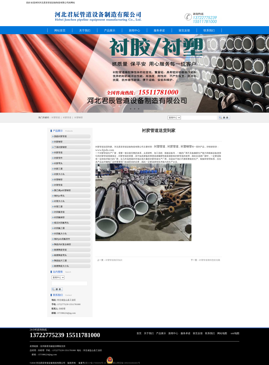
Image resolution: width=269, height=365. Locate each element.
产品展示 (109, 30)
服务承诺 (159, 30)
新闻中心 (134, 30)
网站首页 (60, 30)
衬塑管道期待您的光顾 (209, 260)
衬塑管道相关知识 (114, 260)
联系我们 (209, 30)
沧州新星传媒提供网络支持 (52, 346)
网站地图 (222, 333)
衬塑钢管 (78, 117)
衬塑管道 (56, 117)
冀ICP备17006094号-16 (95, 363)
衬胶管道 (67, 117)
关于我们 (84, 30)
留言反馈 (184, 30)
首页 (139, 333)
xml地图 (235, 333)
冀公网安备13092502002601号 (126, 363)
